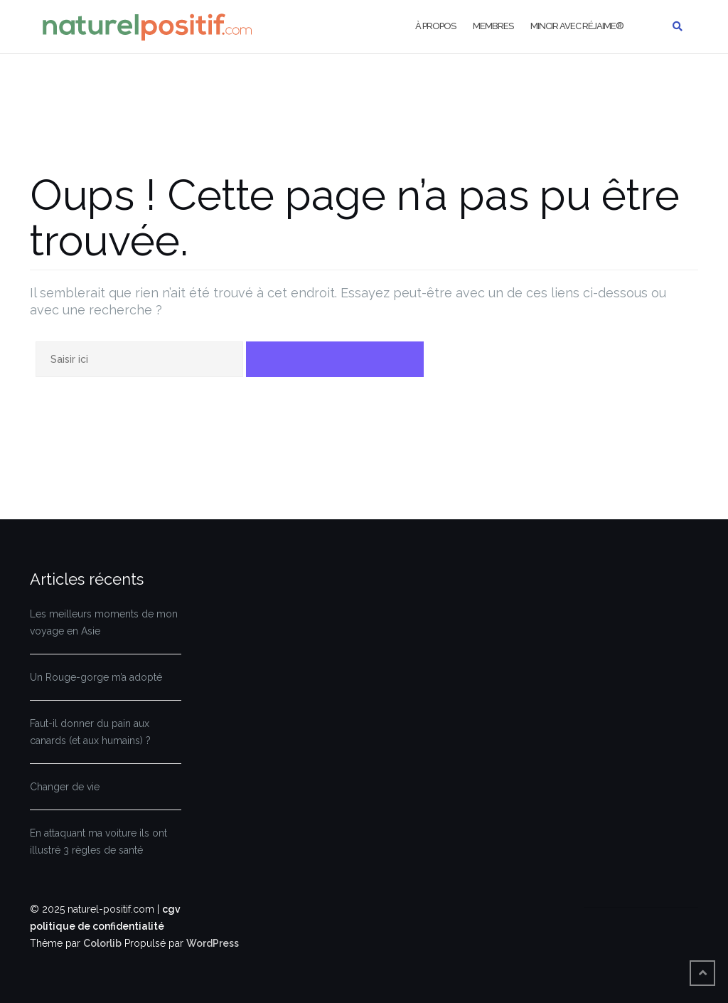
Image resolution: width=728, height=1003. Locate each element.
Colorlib (102, 943)
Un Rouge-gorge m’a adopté (96, 677)
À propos (435, 26)
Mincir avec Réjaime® (576, 26)
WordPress (212, 943)
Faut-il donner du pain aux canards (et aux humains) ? (90, 732)
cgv (171, 909)
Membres (493, 26)
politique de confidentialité (97, 926)
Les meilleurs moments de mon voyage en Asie (104, 622)
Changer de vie (65, 786)
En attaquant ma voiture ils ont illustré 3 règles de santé (98, 841)
